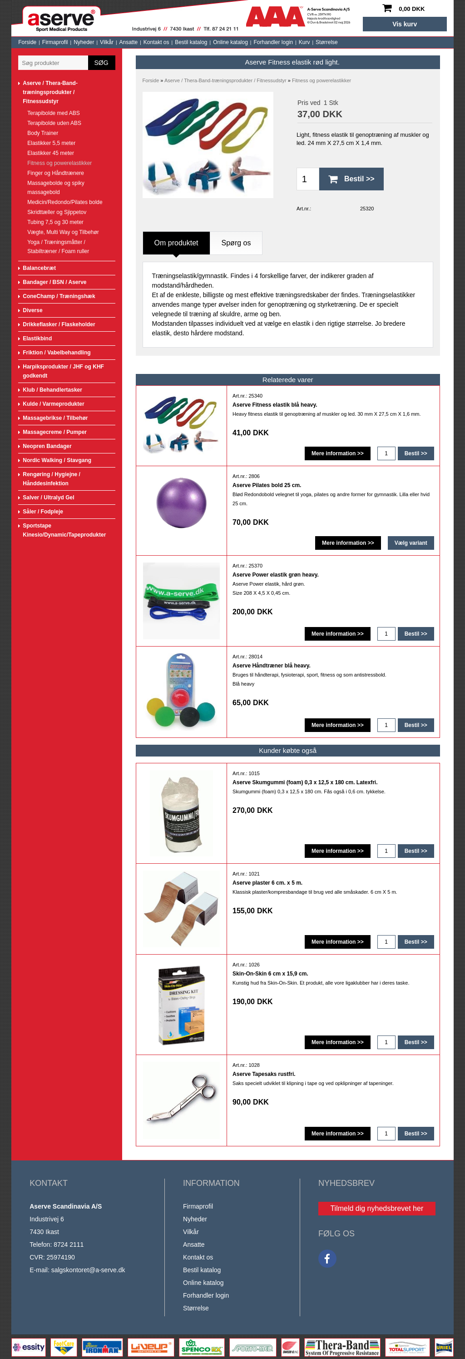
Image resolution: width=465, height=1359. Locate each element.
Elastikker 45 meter (50, 153)
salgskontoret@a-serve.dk (88, 1270)
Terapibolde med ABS (53, 113)
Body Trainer (42, 133)
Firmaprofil (55, 42)
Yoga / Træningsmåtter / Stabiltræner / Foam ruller (58, 246)
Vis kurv (404, 24)
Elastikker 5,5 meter (51, 143)
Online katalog (230, 42)
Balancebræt (39, 268)
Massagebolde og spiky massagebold (55, 187)
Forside (27, 42)
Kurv (304, 42)
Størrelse (327, 42)
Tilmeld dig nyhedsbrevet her (376, 1208)
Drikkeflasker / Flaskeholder (59, 324)
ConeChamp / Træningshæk (59, 296)
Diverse (32, 310)
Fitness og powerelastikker (59, 163)
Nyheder (84, 42)
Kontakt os (156, 42)
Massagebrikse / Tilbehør (55, 418)
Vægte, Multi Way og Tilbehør (63, 232)
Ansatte (128, 42)
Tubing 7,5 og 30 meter (55, 222)
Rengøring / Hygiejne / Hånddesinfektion (51, 479)
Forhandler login (273, 42)
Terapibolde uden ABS (54, 123)
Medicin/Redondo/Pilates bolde (64, 202)
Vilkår (107, 42)
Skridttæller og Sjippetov (56, 212)
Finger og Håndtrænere (55, 173)
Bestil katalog (191, 42)
